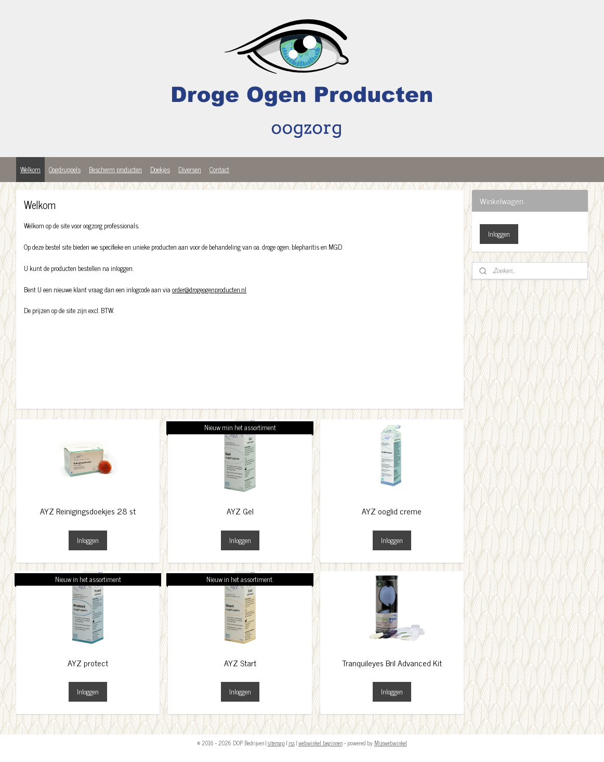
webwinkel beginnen (320, 742)
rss (291, 742)
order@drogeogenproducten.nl (209, 289)
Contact (219, 169)
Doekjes (160, 169)
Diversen (189, 169)
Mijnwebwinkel (390, 742)
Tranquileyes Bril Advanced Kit (392, 662)
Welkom (30, 169)
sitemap (276, 742)
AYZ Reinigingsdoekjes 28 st (88, 511)
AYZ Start (240, 662)
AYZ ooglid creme (392, 511)
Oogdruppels (65, 169)
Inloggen (88, 540)
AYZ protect (88, 662)
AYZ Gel (239, 511)
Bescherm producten (115, 169)
